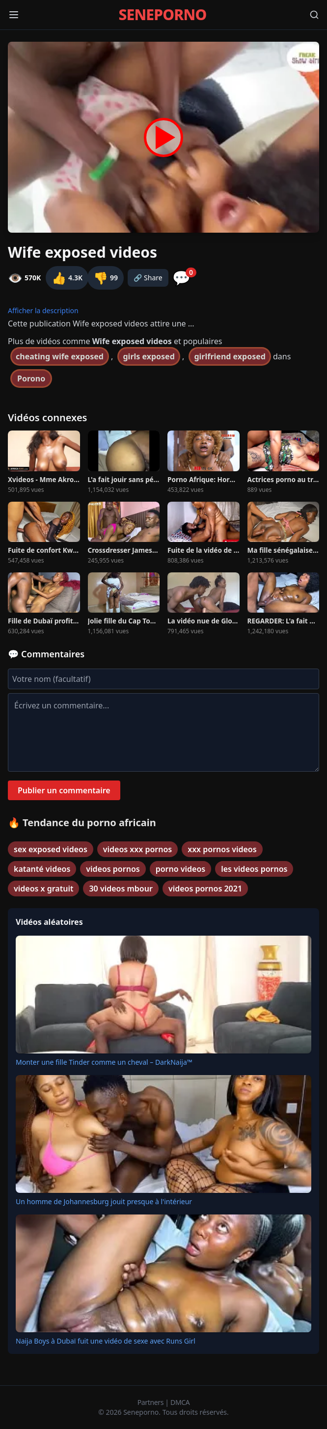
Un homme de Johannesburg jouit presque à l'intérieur (104, 1201)
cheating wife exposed (60, 356)
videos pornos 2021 (205, 888)
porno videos (181, 868)
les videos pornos (254, 868)
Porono (31, 378)
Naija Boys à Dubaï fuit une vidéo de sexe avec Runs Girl (105, 1341)
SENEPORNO (162, 15)
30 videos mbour (120, 888)
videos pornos (112, 868)
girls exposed (148, 356)
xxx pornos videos (222, 849)
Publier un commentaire (64, 790)
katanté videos (42, 868)
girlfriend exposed (229, 356)
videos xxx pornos (137, 849)
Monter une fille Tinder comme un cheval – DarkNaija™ (104, 1062)
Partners (151, 1402)
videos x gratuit (43, 888)
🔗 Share (148, 277)
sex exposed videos (50, 849)
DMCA (180, 1402)
